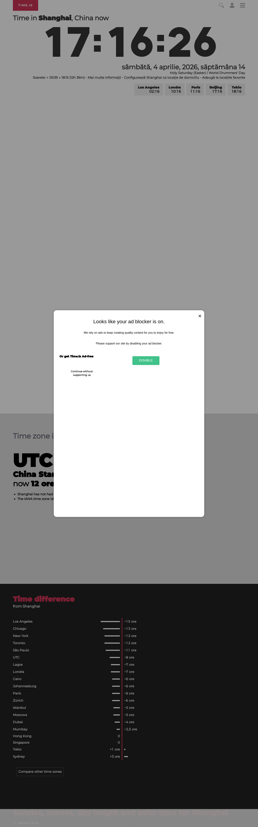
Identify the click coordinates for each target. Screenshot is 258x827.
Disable (146, 360)
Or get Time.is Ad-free (76, 356)
